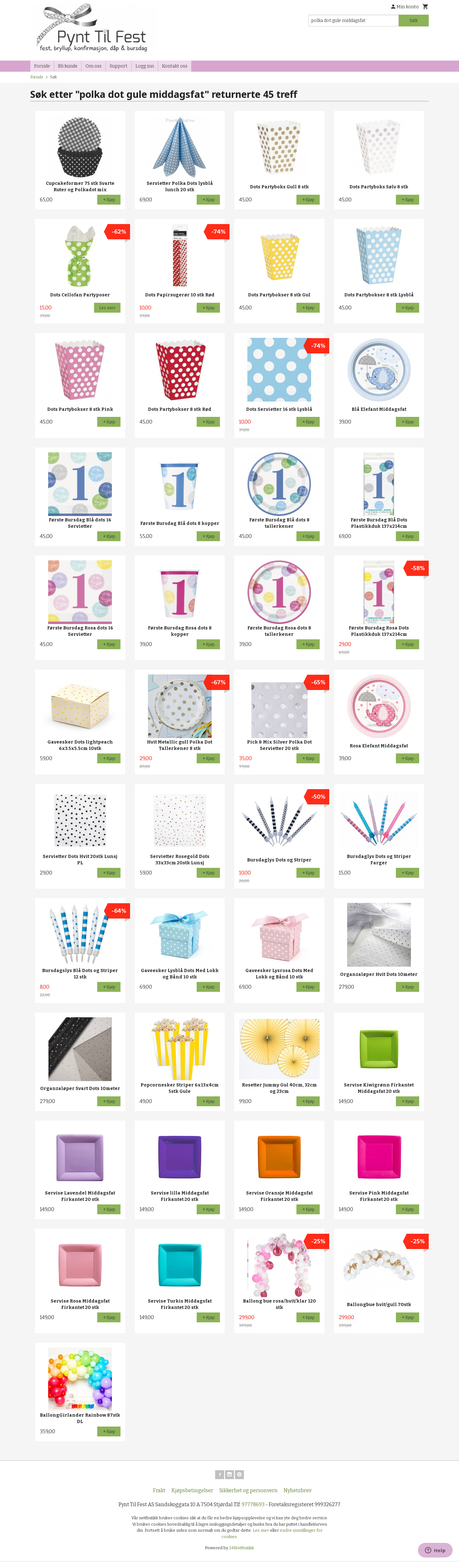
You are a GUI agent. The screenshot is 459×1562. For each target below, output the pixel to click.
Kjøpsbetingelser (192, 1492)
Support (118, 66)
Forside (42, 66)
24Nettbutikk (241, 1549)
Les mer (261, 1531)
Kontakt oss (174, 66)
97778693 (253, 1506)
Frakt (159, 1492)
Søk (414, 20)
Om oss (93, 66)
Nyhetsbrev (297, 1492)
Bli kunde (67, 66)
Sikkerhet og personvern (248, 1492)
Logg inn (144, 66)
